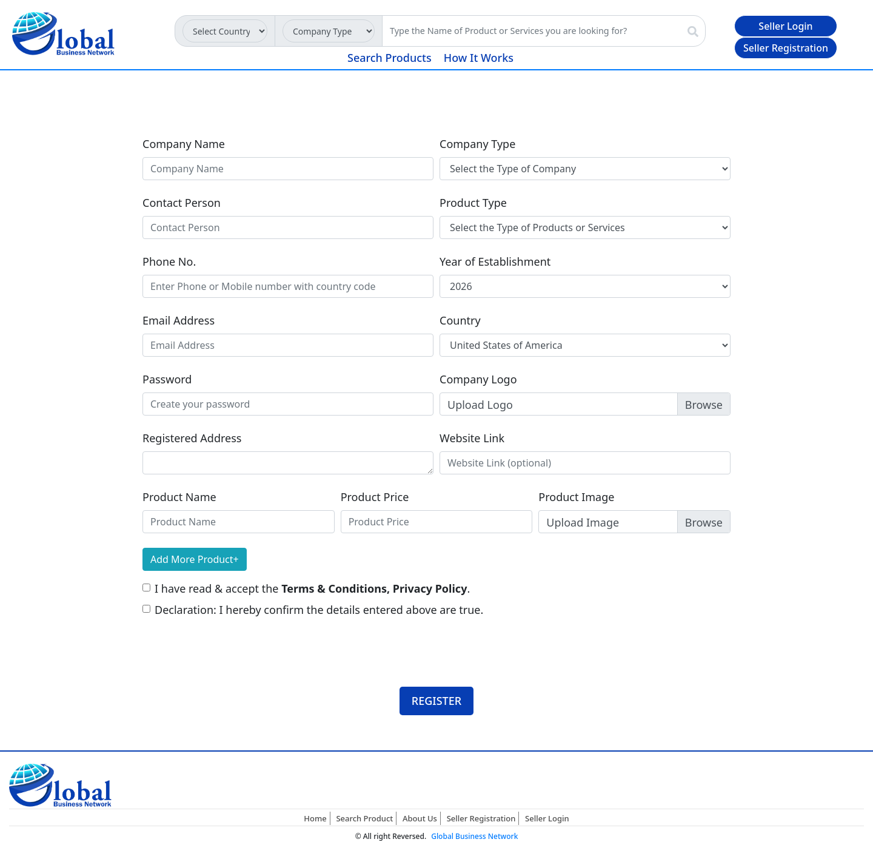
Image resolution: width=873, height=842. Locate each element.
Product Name (179, 497)
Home (315, 818)
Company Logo (478, 379)
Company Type (477, 143)
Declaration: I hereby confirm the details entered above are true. (319, 609)
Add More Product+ (194, 559)
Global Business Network (474, 836)
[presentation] (234, 641)
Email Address (178, 320)
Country (460, 320)
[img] (692, 31)
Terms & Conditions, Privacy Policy (374, 588)
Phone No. (169, 261)
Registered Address (191, 438)
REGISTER (436, 700)
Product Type (473, 202)
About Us (420, 818)
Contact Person (181, 202)
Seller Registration (785, 48)
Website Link (472, 438)
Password (167, 379)
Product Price (375, 497)
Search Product (364, 818)
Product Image (576, 497)
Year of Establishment (495, 261)
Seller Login (785, 26)
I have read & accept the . (312, 588)
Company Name (183, 143)
